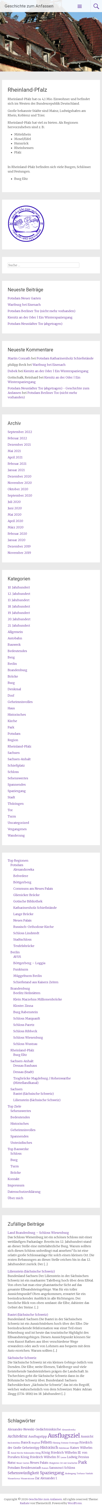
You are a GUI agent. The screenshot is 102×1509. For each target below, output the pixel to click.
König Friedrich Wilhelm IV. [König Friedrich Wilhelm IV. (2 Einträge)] (40, 1457)
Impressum (16, 1185)
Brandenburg (17, 670)
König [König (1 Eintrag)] (38, 1453)
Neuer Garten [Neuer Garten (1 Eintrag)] (23, 1463)
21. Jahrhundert (19, 625)
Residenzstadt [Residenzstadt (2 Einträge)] (31, 1468)
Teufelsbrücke (23, 946)
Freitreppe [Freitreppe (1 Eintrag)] (74, 1443)
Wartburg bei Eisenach (24, 304)
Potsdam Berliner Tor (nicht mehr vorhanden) (41, 311)
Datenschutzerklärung (24, 1192)
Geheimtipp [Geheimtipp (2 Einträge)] (30, 1448)
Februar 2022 (17, 438)
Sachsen (14, 753)
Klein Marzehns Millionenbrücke (37, 999)
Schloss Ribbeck (25, 1031)
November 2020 (20, 483)
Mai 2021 (14, 451)
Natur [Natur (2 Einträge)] (12, 1462)
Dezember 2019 (19, 546)
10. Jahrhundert (19, 587)
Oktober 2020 (18, 489)
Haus (11, 708)
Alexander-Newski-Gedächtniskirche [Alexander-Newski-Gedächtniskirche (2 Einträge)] (34, 1429)
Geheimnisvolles (20, 702)
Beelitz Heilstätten (26, 993)
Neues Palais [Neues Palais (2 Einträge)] (39, 1462)
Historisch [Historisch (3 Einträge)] (49, 1447)
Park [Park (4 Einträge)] (82, 1462)
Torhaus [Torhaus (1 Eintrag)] (81, 1473)
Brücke (13, 676)
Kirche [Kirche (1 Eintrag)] (20, 1453)
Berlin (12, 664)
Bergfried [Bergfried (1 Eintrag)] (36, 1443)
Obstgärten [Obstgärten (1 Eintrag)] (54, 1463)
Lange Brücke (23, 914)
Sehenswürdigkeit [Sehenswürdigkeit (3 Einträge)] (23, 1473)
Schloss (13, 772)
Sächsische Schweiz (22, 1358)
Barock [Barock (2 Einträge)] (26, 1442)
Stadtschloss (22, 939)
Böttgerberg (22, 882)
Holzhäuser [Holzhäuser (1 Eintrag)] (64, 1448)
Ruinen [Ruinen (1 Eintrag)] (45, 1468)
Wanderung (16, 835)
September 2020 (20, 495)
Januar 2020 (16, 540)
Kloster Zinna (23, 1006)
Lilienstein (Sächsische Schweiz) (36, 1100)
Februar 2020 (17, 533)
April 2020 (15, 521)
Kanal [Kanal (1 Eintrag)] (13, 1453)
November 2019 (19, 553)
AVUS (17, 957)
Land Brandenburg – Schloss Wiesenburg (38, 1233)
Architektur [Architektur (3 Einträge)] (18, 1436)
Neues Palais (22, 920)
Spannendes (17, 784)
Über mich (15, 1198)
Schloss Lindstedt (26, 933)
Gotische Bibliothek (27, 901)
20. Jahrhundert (19, 619)
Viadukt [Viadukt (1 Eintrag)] (89, 1473)
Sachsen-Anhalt (19, 759)
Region (13, 740)
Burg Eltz (20, 1055)
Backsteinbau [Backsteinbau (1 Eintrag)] (14, 1443)
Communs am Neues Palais (33, 888)
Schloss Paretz (23, 1025)
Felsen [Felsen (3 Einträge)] (46, 1442)
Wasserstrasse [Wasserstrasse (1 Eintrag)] (27, 1478)
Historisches (17, 714)
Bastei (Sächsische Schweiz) (33, 1093)
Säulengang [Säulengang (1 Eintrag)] (70, 1473)
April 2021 (15, 457)
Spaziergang (17, 791)
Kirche (12, 721)
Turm (12, 816)
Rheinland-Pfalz (19, 746)
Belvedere (20, 876)
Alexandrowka (23, 869)
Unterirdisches (21, 1143)
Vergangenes (17, 829)
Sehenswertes (18, 778)
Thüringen (16, 803)
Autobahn (15, 638)
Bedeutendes (17, 651)
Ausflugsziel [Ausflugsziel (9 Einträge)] (64, 1435)
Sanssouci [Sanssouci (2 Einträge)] (56, 1468)
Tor (10, 810)
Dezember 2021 (19, 444)
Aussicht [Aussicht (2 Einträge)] (87, 1436)
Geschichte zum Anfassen (29, 6)
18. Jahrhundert (19, 606)
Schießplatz (16, 765)
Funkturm (20, 969)
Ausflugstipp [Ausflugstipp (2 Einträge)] (37, 1436)
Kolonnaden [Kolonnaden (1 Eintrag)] (29, 1453)
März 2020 (15, 527)
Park (11, 727)
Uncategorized (18, 823)
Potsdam (14, 734)
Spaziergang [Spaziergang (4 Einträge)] (52, 1472)
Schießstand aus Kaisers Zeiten (35, 982)
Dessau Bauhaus (25, 1065)
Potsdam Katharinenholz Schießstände (65, 358)
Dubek (12, 371)
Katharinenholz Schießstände (35, 908)
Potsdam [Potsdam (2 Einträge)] (14, 1468)
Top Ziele (14, 1106)
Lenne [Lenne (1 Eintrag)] (63, 1457)
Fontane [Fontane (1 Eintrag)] (65, 1443)
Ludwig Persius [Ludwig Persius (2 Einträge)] (78, 1457)
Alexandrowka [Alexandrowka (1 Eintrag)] (69, 1430)
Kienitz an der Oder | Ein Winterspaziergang (40, 317)
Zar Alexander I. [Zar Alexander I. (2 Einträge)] (46, 1478)
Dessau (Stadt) (23, 1072)
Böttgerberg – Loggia (29, 963)
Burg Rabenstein (25, 1012)
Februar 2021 (17, 464)
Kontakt (13, 1179)
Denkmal (14, 689)
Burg (11, 683)
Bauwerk (14, 644)
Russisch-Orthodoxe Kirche (33, 927)
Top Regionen (18, 860)
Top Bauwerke (18, 1149)
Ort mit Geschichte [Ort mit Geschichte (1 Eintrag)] (68, 1463)
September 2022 (20, 432)
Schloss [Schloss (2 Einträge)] (69, 1468)
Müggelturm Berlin (27, 976)
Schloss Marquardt (26, 1018)
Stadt (11, 797)
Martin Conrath (19, 358)
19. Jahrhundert (19, 613)
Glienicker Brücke (26, 895)
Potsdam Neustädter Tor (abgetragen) (35, 324)
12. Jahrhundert (19, 594)
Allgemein (15, 632)
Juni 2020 (15, 508)
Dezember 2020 (19, 476)
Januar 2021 (16, 470)
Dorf (11, 695)
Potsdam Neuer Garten (24, 298)
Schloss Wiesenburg (28, 1037)
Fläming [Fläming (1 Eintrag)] (56, 1443)
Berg (11, 657)
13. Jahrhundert (18, 600)
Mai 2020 (14, 514)
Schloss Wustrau (25, 1044)
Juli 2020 (14, 502)
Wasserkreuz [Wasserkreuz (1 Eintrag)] (14, 1478)
